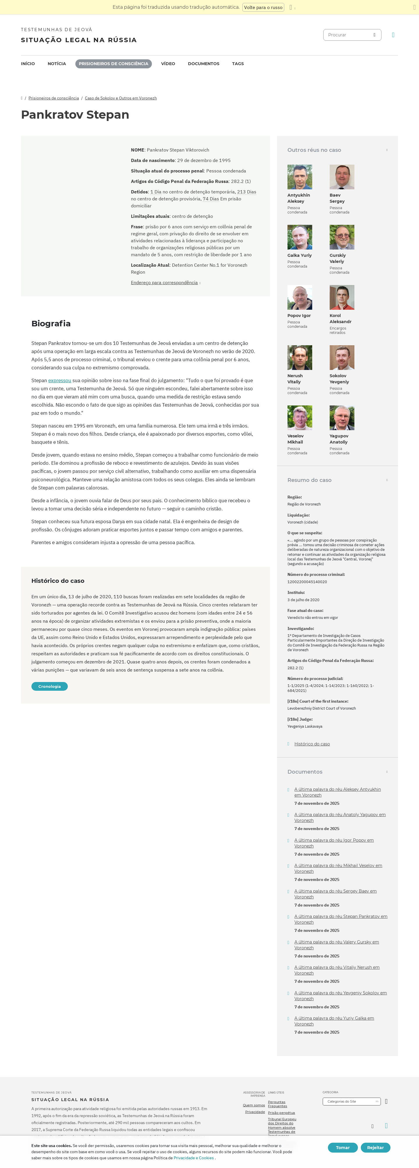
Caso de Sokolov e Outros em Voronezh (121, 98)
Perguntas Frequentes (277, 1104)
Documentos (203, 63)
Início (28, 63)
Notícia (57, 63)
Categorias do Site (342, 1101)
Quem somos (254, 1105)
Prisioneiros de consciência (113, 63)
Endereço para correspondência (164, 282)
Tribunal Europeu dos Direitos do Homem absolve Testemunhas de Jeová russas (282, 1127)
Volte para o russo (263, 7)
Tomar (343, 1147)
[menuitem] (27, 63)
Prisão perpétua (281, 1113)
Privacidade (255, 1112)
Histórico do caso (312, 744)
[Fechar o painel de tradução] (414, 7)
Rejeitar (375, 1147)
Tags (238, 63)
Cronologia (49, 686)
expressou (59, 380)
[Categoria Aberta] (386, 1101)
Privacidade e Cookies (194, 1157)
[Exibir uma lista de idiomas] (292, 7)
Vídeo (168, 63)
